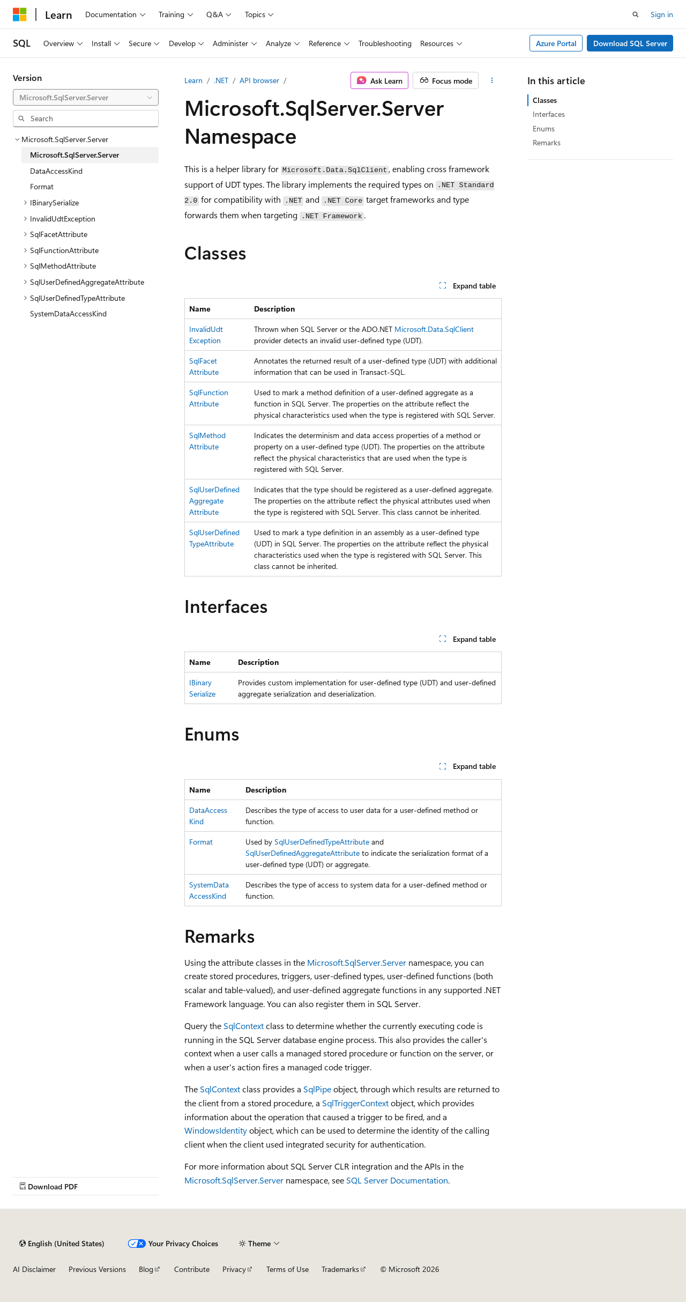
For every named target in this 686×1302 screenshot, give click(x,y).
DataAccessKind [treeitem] (56, 171)
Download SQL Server (630, 43)
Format (201, 842)
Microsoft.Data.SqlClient (434, 329)
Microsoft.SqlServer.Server (356, 962)
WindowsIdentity (215, 1130)
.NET (221, 80)
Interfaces (549, 114)
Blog (146, 1269)
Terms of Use (287, 1269)
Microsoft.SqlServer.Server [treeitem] (74, 155)
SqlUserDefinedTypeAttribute (321, 842)
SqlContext (243, 1025)
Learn (193, 80)
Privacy (234, 1269)
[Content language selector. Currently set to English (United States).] (62, 1243)
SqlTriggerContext (355, 1102)
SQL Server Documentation (397, 1180)
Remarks (547, 142)
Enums (544, 128)
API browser (259, 80)
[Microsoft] (20, 14)
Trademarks (340, 1269)
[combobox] (86, 97)
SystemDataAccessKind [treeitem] (68, 313)
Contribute (192, 1269)
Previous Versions (97, 1269)
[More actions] (492, 80)
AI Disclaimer (34, 1269)
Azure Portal (556, 43)
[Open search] (635, 14)
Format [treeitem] (42, 186)
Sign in (662, 14)
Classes (545, 100)
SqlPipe (317, 1088)
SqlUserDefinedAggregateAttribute (214, 500)
